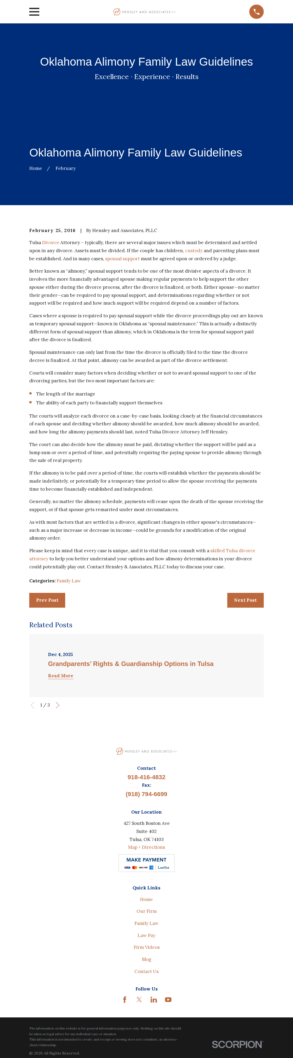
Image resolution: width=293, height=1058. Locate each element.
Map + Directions (146, 847)
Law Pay (146, 935)
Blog (146, 959)
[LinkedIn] (154, 999)
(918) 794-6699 (146, 793)
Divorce (50, 242)
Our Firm (147, 911)
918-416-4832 (146, 777)
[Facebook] (125, 999)
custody (194, 251)
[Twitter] (139, 999)
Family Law (69, 581)
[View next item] (57, 705)
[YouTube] (168, 999)
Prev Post (47, 600)
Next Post (245, 600)
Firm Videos (147, 947)
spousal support (122, 259)
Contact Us (146, 971)
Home (146, 899)
